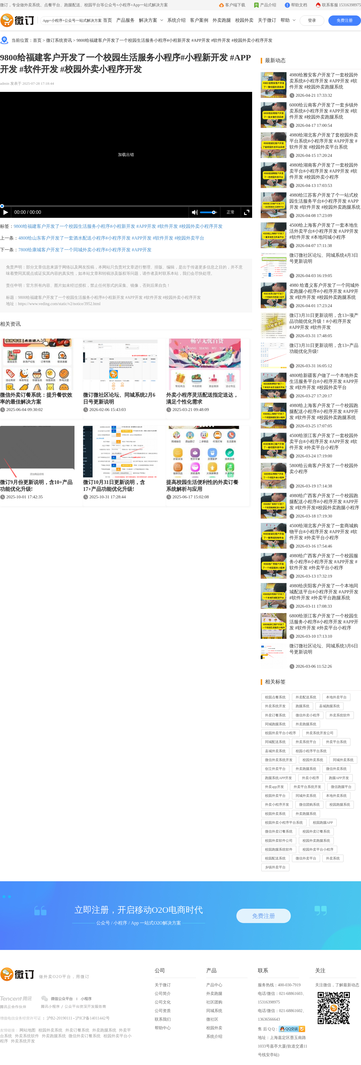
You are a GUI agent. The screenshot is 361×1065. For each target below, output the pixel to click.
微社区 (212, 1019)
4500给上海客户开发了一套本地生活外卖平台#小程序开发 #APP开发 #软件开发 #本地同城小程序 (323, 231)
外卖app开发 (274, 787)
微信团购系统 (309, 805)
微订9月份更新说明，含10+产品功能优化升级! (36, 485)
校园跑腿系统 (339, 805)
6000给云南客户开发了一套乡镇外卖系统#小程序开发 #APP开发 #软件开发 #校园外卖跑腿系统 (323, 110)
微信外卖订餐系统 (279, 831)
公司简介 (163, 993)
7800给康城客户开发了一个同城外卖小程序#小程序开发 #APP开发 (85, 249)
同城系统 (214, 1011)
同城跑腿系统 (275, 724)
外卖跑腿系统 (306, 724)
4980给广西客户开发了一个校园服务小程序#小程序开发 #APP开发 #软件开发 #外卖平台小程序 (323, 561)
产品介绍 (268, 5)
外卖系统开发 (275, 706)
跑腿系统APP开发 (278, 778)
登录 (312, 20)
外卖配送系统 (306, 697)
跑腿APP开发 (339, 778)
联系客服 (341, 5)
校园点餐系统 (275, 697)
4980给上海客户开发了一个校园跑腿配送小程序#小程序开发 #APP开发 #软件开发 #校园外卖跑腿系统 (323, 411)
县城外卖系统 (275, 751)
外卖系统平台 (306, 742)
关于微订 (267, 20)
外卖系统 (333, 858)
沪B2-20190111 (59, 1018)
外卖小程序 (310, 778)
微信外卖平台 (306, 858)
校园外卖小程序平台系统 (284, 823)
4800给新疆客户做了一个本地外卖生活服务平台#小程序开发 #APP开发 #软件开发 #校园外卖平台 (323, 381)
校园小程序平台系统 (311, 751)
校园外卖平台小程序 (280, 733)
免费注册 (345, 20)
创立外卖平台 (275, 769)
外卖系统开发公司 (319, 733)
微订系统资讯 (59, 40)
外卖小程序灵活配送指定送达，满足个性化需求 (202, 398)
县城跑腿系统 (329, 706)
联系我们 (163, 1019)
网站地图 (27, 1030)
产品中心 (214, 985)
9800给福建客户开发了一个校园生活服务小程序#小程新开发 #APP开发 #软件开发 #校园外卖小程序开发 (174, 40)
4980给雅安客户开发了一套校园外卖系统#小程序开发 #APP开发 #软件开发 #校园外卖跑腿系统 (323, 80)
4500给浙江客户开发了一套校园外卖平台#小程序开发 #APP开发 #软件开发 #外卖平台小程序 (323, 441)
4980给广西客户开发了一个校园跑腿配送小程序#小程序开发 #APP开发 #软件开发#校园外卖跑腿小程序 (324, 501)
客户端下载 (235, 5)
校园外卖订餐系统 (316, 831)
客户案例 (199, 20)
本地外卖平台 (336, 697)
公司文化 (163, 1002)
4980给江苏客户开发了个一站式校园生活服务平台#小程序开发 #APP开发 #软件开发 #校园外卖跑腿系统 (324, 201)
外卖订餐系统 (275, 715)
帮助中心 (163, 1028)
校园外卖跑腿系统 (316, 841)
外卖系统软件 (339, 715)
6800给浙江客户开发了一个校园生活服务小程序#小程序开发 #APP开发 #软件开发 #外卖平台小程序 (323, 621)
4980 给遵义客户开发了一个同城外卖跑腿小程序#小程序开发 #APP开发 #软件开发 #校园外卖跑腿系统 (324, 291)
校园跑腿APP (323, 823)
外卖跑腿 (222, 20)
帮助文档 (299, 5)
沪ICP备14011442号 (92, 1018)
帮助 (285, 20)
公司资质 (163, 1011)
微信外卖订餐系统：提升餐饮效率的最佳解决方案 (36, 398)
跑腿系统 (302, 706)
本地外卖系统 (336, 796)
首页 (107, 20)
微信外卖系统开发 (279, 760)
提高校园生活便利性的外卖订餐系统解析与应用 (202, 485)
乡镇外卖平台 (275, 867)
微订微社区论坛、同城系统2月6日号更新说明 (119, 398)
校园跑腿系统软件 (279, 849)
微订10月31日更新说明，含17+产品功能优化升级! (114, 485)
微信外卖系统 (336, 769)
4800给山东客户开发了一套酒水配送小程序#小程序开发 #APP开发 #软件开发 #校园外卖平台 (111, 238)
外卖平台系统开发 (307, 787)
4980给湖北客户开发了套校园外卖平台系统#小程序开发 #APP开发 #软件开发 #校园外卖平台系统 (323, 141)
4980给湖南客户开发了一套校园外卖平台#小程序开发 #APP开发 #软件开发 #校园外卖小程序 (323, 171)
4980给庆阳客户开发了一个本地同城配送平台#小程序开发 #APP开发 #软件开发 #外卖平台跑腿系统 (323, 591)
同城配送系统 (275, 742)
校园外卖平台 (275, 796)
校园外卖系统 (313, 760)
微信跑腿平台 (341, 787)
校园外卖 (244, 20)
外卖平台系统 (336, 742)
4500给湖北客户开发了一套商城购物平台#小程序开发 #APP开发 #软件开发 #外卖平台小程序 (323, 531)
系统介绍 (176, 20)
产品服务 (125, 20)
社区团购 (214, 1002)
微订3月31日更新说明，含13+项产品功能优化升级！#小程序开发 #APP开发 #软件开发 (323, 321)
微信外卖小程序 (308, 715)
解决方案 (148, 20)
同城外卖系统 (343, 760)
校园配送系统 (275, 858)
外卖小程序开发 (277, 805)
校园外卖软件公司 (279, 841)
